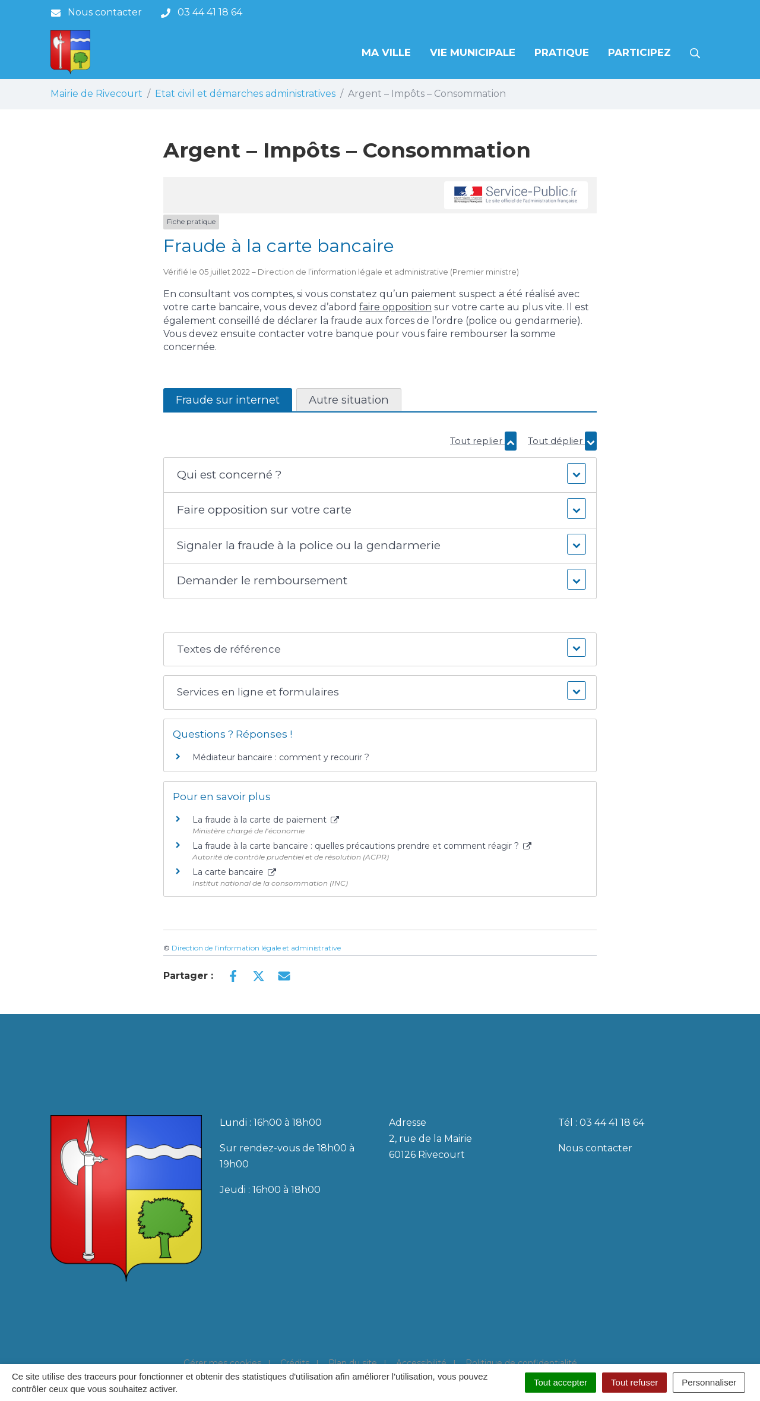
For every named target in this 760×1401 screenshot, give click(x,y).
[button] (379, 475)
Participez (639, 52)
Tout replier (483, 441)
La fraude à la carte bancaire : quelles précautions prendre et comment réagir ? (361, 845)
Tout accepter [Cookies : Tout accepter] (560, 1382)
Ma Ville (386, 52)
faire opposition (395, 307)
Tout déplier (562, 441)
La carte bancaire (234, 872)
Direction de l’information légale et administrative (256, 947)
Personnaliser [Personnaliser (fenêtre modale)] (709, 1382)
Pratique (561, 52)
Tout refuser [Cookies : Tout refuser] (634, 1382)
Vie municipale (472, 52)
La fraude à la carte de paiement (265, 819)
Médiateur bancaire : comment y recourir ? (280, 757)
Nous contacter (595, 1148)
